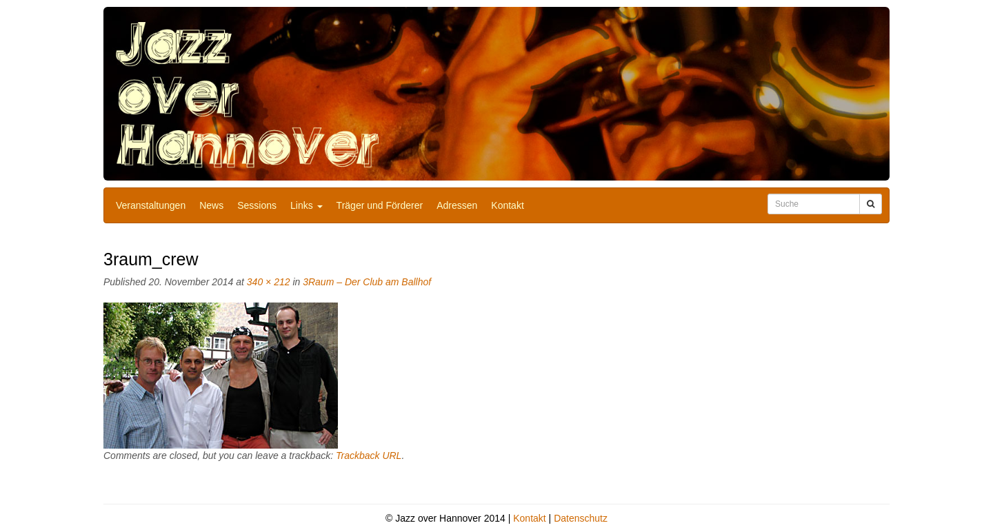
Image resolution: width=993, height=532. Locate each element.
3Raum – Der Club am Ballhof (367, 281)
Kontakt (507, 205)
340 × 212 (268, 281)
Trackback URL (368, 455)
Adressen (457, 205)
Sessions (257, 205)
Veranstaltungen (150, 205)
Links (306, 205)
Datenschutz (581, 518)
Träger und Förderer (380, 205)
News (211, 205)
